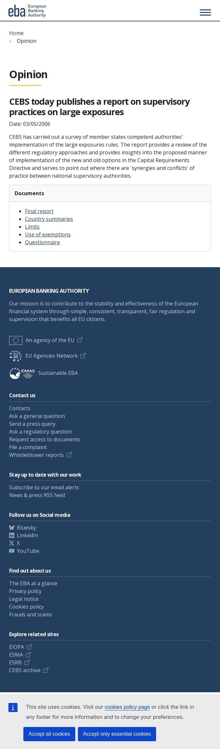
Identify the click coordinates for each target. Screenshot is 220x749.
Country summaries (49, 218)
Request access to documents (44, 439)
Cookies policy (26, 606)
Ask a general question (37, 416)
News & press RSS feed (37, 495)
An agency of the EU (42, 340)
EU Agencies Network (43, 355)
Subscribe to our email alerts (44, 487)
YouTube (28, 550)
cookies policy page (127, 707)
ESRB (15, 662)
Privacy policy (25, 591)
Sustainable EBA (43, 372)
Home (16, 33)
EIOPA (16, 646)
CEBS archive (25, 670)
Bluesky (26, 527)
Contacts (20, 408)
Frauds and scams (30, 614)
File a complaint (28, 447)
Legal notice (24, 598)
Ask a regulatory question (40, 431)
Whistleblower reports (36, 454)
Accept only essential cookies (117, 734)
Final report (39, 211)
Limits (32, 226)
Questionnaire (42, 242)
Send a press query (32, 423)
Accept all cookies (49, 734)
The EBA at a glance (33, 583)
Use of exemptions (48, 234)
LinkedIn (27, 535)
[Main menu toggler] (204, 12)
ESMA (16, 654)
